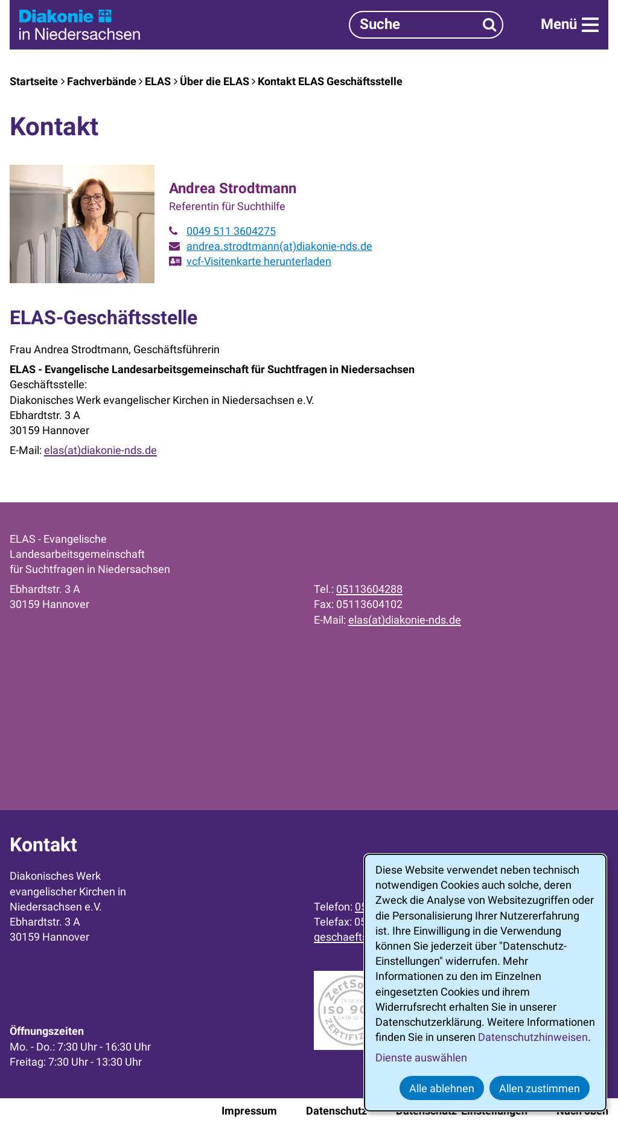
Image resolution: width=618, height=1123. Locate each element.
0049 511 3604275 (231, 231)
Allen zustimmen (539, 1088)
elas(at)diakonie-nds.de (100, 450)
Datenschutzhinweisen (533, 1037)
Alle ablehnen (441, 1088)
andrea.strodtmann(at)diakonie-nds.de (279, 246)
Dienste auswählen (421, 1057)
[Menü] (570, 25)
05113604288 (369, 589)
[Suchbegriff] (426, 24)
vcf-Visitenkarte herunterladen (258, 261)
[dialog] (485, 982)
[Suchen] (489, 24)
